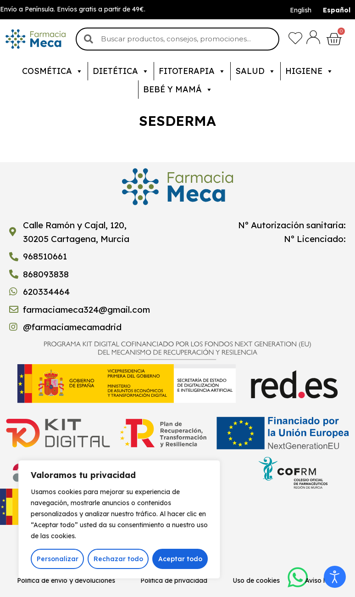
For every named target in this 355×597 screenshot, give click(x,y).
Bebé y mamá (178, 89)
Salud (255, 71)
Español (336, 10)
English (300, 10)
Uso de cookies (256, 580)
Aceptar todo (180, 559)
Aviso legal (321, 580)
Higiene (309, 71)
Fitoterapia (192, 71)
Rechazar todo (118, 559)
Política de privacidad (173, 580)
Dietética (121, 71)
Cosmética (52, 71)
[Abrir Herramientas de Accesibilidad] (335, 577)
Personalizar (57, 559)
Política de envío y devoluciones (66, 580)
